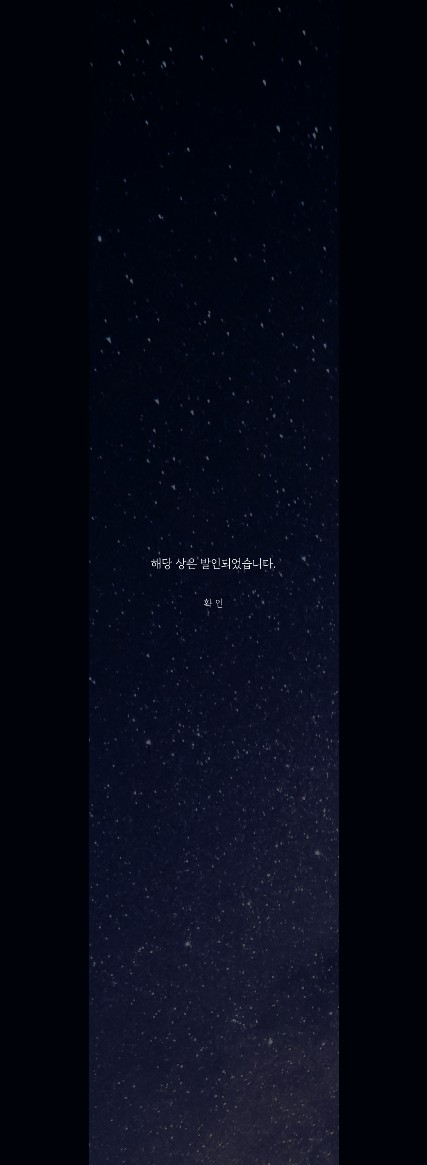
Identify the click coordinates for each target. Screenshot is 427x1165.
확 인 (213, 603)
